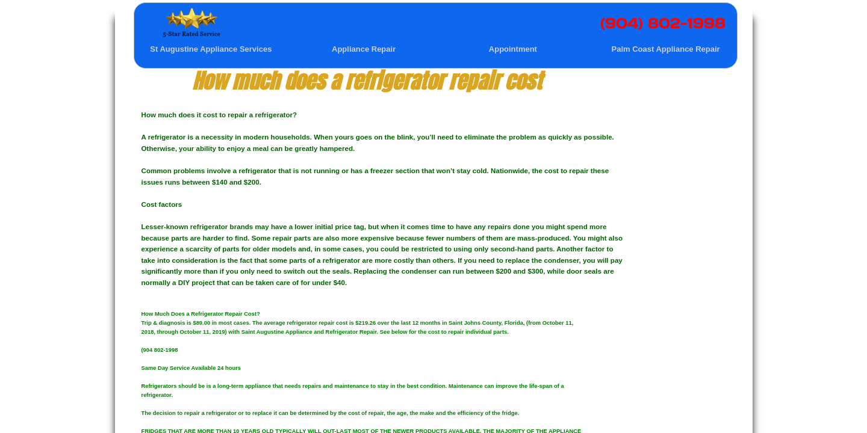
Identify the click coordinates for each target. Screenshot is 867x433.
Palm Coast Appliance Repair (666, 49)
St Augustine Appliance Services (211, 49)
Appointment (513, 49)
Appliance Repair (364, 49)
